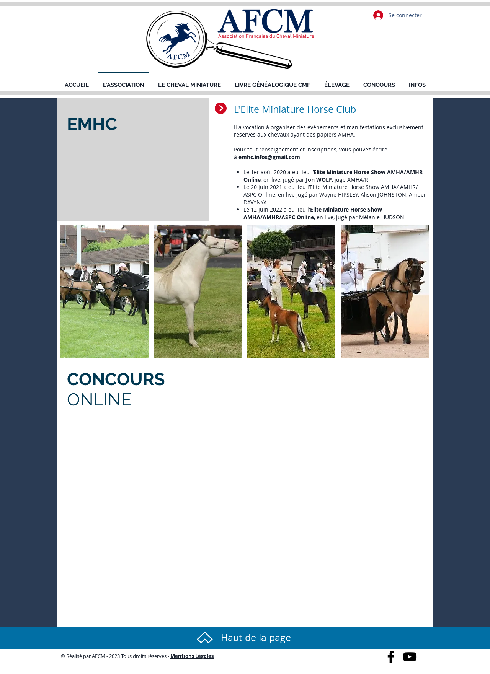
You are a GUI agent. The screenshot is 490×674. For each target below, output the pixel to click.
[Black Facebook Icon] (391, 657)
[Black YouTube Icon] (410, 657)
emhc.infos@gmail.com (269, 157)
